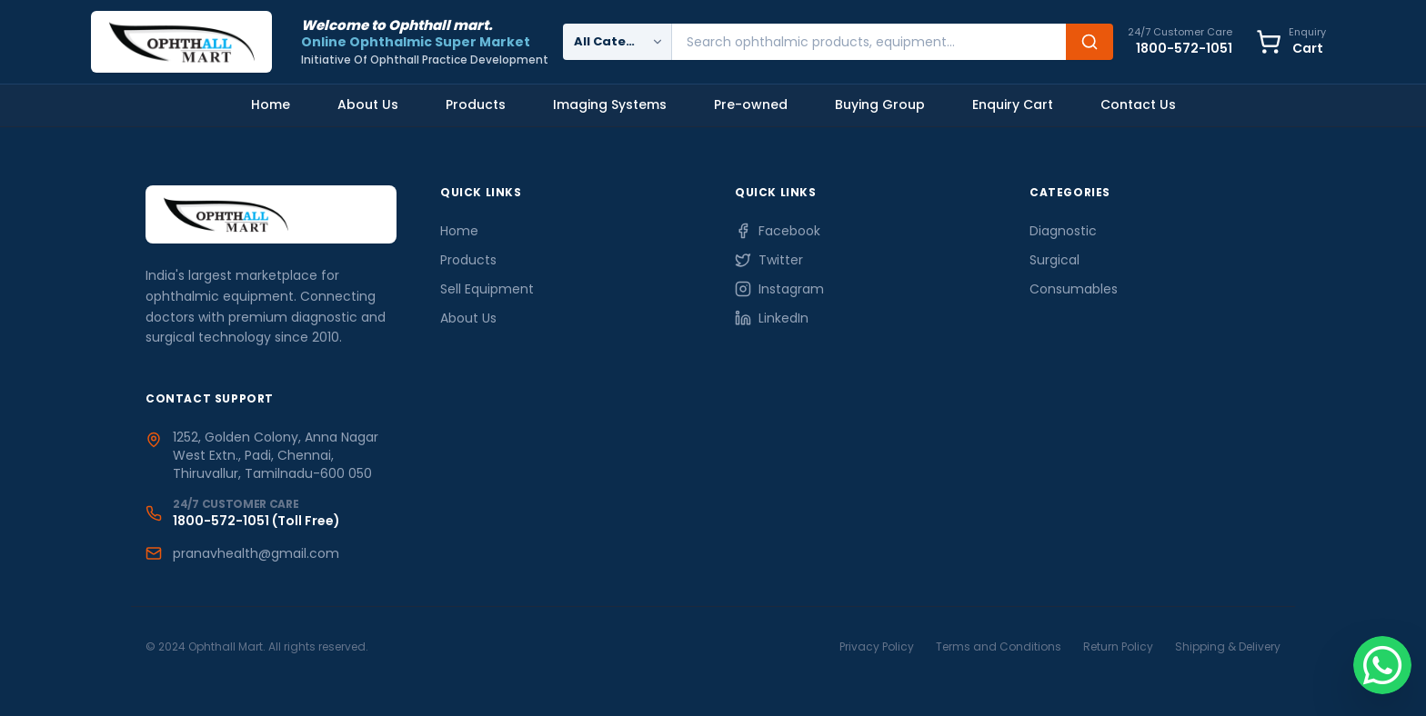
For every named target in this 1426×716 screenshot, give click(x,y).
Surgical (1054, 260)
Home (270, 104)
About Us (367, 104)
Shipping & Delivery (1227, 646)
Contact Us (1138, 104)
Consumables (1073, 289)
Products (476, 104)
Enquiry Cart (1012, 104)
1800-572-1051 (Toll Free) (256, 521)
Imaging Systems (610, 104)
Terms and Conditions (998, 646)
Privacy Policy (876, 646)
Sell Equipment (487, 289)
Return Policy (1118, 646)
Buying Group (880, 104)
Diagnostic (1063, 231)
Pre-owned (751, 104)
